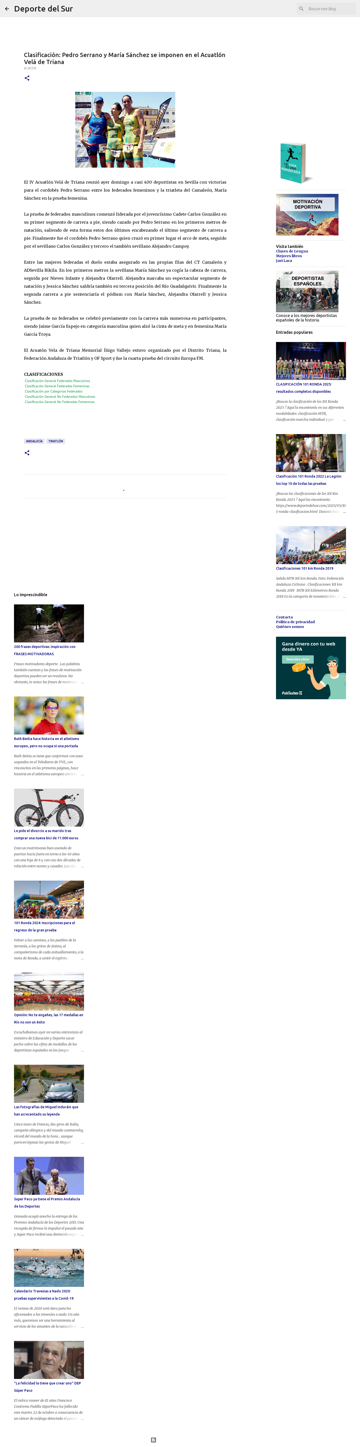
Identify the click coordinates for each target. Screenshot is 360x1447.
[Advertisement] (115, 424)
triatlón (55, 441)
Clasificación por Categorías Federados (53, 391)
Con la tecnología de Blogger (180, 1440)
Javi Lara (284, 260)
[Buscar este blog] (330, 9)
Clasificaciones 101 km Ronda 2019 (304, 568)
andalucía (34, 441)
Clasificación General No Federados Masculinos (60, 396)
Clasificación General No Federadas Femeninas (60, 402)
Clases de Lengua (292, 251)
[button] (27, 78)
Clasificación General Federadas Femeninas (57, 386)
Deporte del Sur (43, 8)
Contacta (284, 617)
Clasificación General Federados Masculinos (57, 381)
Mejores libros (289, 256)
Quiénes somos (290, 626)
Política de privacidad (295, 622)
